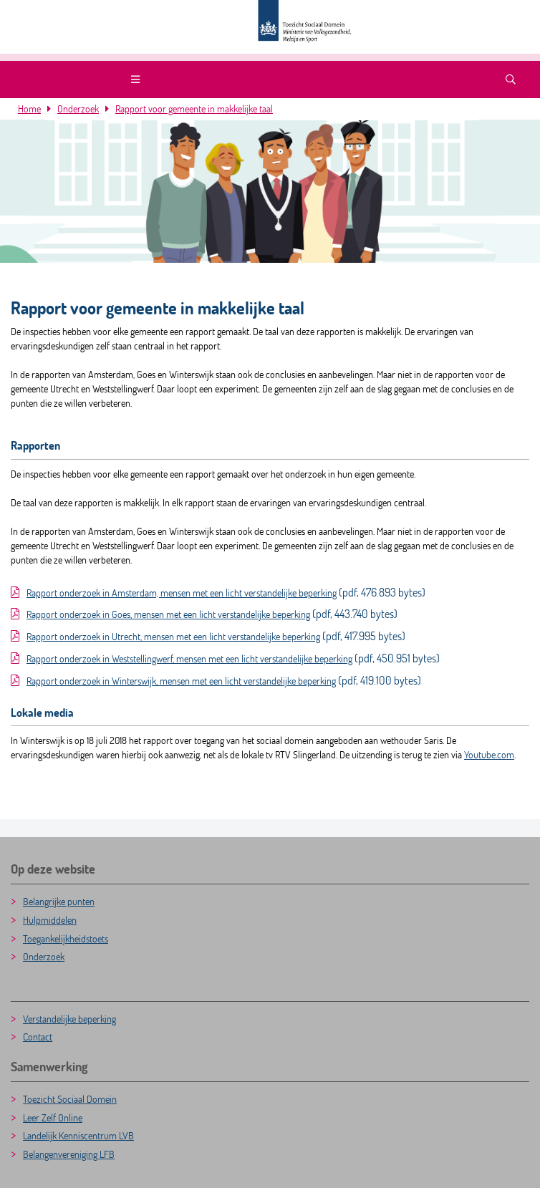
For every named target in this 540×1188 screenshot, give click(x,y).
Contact (37, 1036)
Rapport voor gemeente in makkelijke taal (194, 108)
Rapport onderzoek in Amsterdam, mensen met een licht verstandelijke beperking (181, 592)
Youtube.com (489, 754)
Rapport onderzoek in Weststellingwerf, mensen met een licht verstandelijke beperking (189, 658)
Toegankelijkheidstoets (65, 938)
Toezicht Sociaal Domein (70, 1099)
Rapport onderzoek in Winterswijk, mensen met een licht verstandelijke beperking (181, 680)
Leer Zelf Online (52, 1117)
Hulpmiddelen (50, 920)
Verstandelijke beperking (69, 1018)
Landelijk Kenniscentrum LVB (78, 1135)
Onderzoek (78, 108)
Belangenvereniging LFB (69, 1154)
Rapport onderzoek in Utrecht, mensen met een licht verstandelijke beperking (173, 636)
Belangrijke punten (59, 901)
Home (29, 108)
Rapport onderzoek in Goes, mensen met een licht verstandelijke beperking (168, 614)
